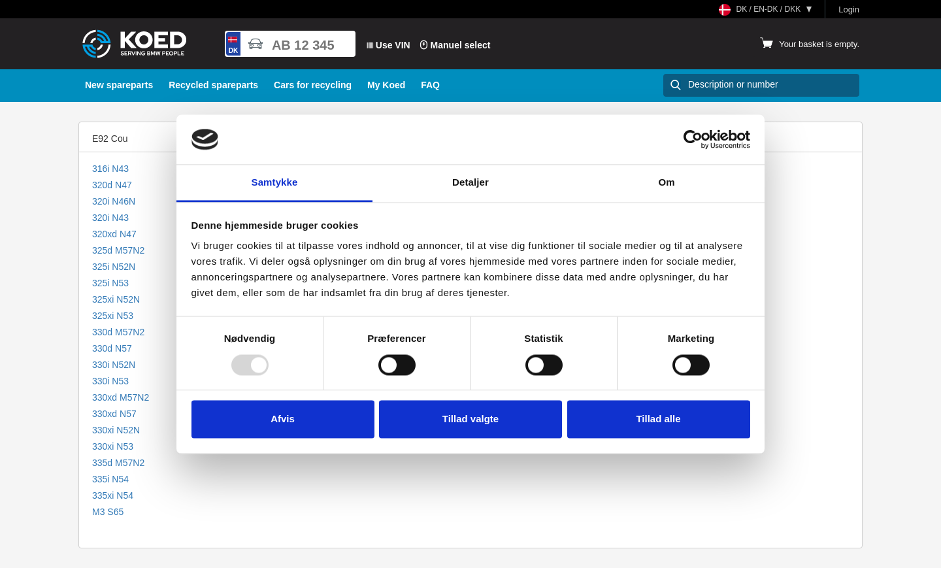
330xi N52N (116, 430)
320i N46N (113, 201)
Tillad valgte (470, 419)
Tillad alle (658, 419)
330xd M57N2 (120, 397)
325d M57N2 (118, 250)
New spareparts (119, 85)
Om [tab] (666, 182)
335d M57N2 (118, 463)
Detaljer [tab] (470, 182)
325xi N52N (116, 299)
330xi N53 (112, 446)
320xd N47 (114, 234)
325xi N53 (112, 315)
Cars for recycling (313, 85)
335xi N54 (112, 495)
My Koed (386, 85)
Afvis (283, 419)
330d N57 (112, 348)
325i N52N (113, 266)
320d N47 (112, 185)
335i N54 (110, 479)
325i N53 (110, 283)
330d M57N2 (118, 332)
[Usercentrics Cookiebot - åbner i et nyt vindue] (693, 139)
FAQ (430, 85)
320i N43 (110, 217)
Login (848, 9)
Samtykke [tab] (275, 182)
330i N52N (113, 364)
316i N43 (110, 168)
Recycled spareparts (213, 85)
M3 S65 (108, 512)
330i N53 (110, 381)
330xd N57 (114, 414)
